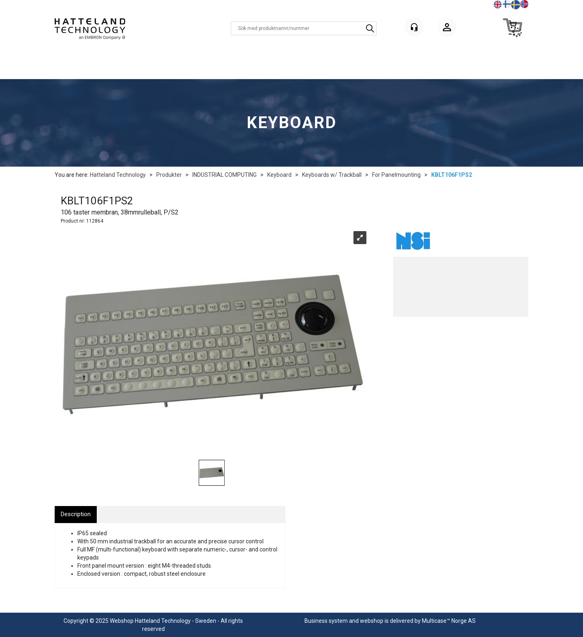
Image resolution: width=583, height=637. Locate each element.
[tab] (76, 514)
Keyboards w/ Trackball (332, 175)
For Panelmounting (396, 175)
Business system (326, 621)
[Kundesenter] (414, 27)
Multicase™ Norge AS (449, 621)
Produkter (169, 175)
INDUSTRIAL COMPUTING (224, 175)
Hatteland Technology (118, 175)
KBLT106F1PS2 (451, 175)
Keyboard (279, 175)
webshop (371, 621)
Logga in (447, 28)
